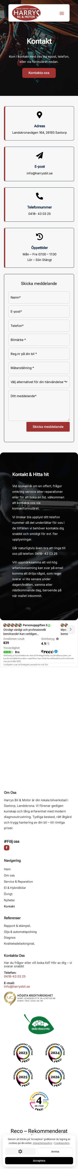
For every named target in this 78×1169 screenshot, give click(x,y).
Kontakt (9, 906)
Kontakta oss (39, 73)
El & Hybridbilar (15, 888)
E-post (40, 166)
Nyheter (9, 900)
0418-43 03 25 (15, 976)
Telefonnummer (39, 207)
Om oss (9, 875)
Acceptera (39, 1160)
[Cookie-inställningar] (20, 1151)
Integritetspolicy (42, 1143)
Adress (39, 126)
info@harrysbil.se (17, 986)
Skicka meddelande (48, 427)
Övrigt (8, 894)
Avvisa (55, 1151)
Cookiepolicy (61, 1143)
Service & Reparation (18, 881)
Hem (7, 869)
